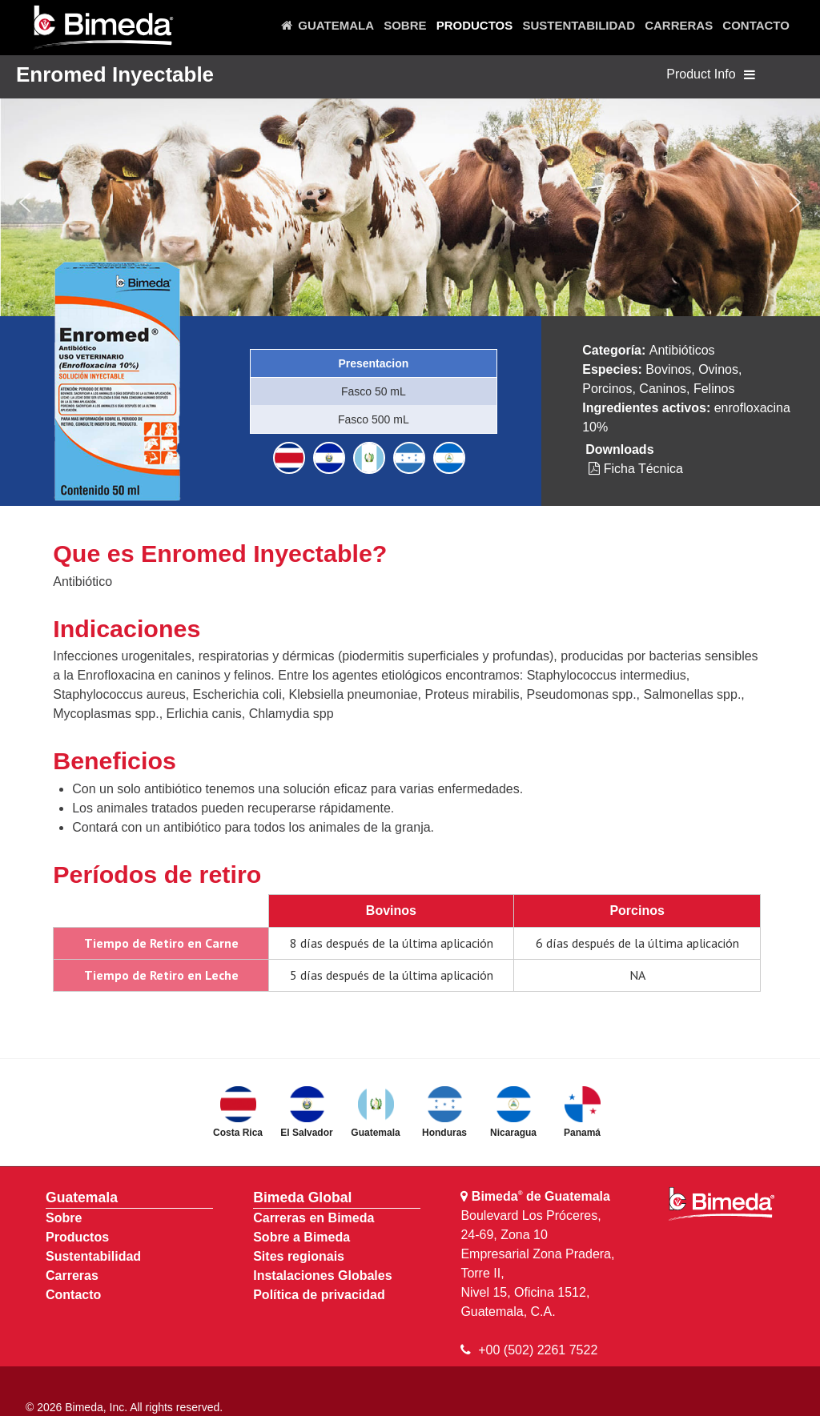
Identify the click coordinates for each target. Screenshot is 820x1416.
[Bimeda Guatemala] (102, 28)
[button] (25, 202)
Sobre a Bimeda (301, 1237)
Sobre (64, 1218)
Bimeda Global (302, 1197)
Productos (77, 1237)
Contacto (73, 1295)
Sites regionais (298, 1256)
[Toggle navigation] (749, 75)
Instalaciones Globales (322, 1275)
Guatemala (82, 1197)
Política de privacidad (319, 1295)
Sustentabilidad (93, 1256)
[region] (410, 202)
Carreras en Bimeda (313, 1218)
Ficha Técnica (636, 468)
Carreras (72, 1275)
